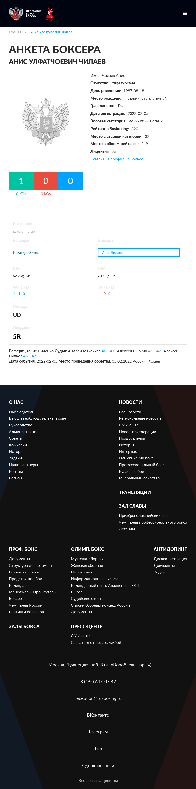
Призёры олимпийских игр (143, 515)
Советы (16, 438)
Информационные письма (94, 578)
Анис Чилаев (112, 252)
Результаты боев (24, 572)
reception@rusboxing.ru (98, 698)
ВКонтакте (98, 715)
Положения (81, 572)
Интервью (128, 451)
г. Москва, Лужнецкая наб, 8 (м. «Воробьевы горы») (98, 664)
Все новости (130, 411)
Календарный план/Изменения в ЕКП (105, 585)
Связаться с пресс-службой (96, 642)
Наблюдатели (21, 411)
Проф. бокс (23, 549)
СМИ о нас (129, 424)
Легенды (127, 528)
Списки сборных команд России (100, 605)
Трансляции (135, 492)
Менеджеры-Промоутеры (33, 591)
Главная (15, 32)
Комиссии (18, 444)
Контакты (18, 471)
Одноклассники (98, 765)
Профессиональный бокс (142, 464)
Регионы (17, 477)
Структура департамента (32, 565)
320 (134, 128)
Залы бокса (24, 626)
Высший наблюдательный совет (38, 418)
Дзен (98, 748)
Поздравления (132, 438)
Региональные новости (140, 418)
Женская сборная (87, 565)
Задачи (15, 457)
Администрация (23, 431)
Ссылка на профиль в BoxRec (116, 159)
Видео (159, 572)
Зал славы (132, 506)
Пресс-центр (86, 626)
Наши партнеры (23, 464)
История (16, 451)
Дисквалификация (170, 558)
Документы (19, 558)
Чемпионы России (25, 605)
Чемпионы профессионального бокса (153, 522)
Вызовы (78, 591)
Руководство (20, 424)
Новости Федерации (137, 431)
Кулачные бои (131, 471)
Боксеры (17, 598)
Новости (130, 402)
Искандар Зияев (26, 252)
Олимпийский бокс (136, 457)
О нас (16, 402)
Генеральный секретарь (140, 477)
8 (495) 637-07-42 (98, 681)
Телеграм (98, 731)
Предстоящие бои (25, 578)
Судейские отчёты (87, 598)
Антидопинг (170, 549)
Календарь (19, 585)
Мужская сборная (87, 558)
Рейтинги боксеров (26, 611)
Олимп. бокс (87, 549)
